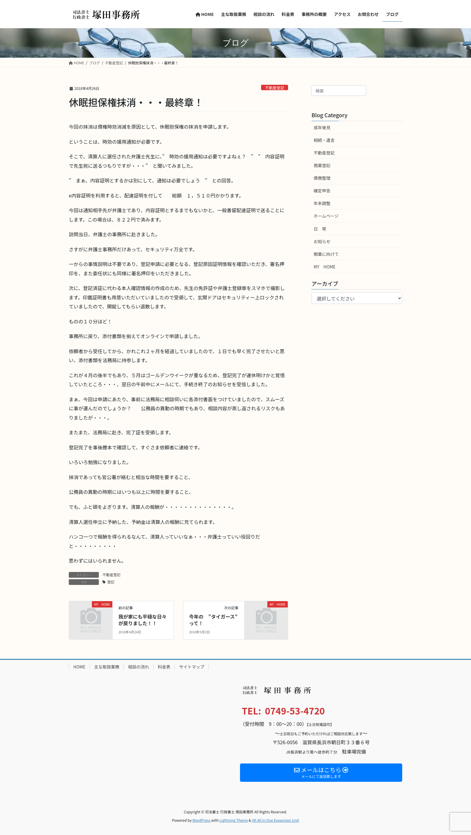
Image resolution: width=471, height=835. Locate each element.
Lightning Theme (233, 820)
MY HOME (325, 267)
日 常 (320, 229)
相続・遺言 (324, 140)
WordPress (202, 820)
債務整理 (322, 178)
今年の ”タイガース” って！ (215, 620)
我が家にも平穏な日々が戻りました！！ (142, 620)
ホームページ (326, 216)
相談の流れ (138, 667)
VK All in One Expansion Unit (275, 820)
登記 (110, 581)
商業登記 (322, 165)
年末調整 (322, 203)
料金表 (164, 667)
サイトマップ (191, 667)
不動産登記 (274, 87)
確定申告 (322, 191)
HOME (79, 667)
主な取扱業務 (106, 667)
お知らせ (322, 241)
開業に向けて (326, 254)
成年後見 (322, 127)
